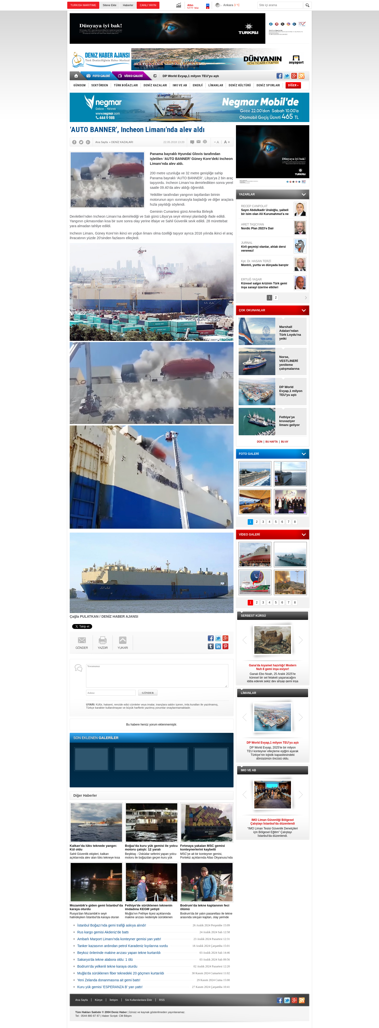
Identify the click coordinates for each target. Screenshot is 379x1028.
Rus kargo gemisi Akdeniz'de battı (103, 932)
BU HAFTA (272, 441)
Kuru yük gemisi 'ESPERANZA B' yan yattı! (110, 987)
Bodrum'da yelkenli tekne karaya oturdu (107, 966)
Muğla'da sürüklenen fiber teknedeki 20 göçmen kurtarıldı (120, 973)
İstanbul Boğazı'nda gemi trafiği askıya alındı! (111, 925)
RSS (162, 999)
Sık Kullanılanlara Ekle (138, 999)
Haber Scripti (110, 1015)
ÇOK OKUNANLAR (252, 310)
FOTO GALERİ (249, 454)
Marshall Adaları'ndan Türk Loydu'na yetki (290, 332)
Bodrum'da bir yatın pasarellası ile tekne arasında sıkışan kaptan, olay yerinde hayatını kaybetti (207, 911)
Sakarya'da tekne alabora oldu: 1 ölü (105, 959)
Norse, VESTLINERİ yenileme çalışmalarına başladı (289, 363)
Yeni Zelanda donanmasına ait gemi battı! (108, 980)
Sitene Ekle (109, 5)
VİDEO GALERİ (249, 534)
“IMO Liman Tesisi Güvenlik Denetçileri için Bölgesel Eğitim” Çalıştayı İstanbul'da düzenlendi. (272, 828)
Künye (98, 999)
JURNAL (266, 247)
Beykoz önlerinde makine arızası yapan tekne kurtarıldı (119, 953)
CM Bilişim (125, 1015)
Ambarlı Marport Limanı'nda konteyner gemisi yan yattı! (119, 939)
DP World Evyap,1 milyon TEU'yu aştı (191, 76)
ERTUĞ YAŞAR (266, 283)
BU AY (284, 441)
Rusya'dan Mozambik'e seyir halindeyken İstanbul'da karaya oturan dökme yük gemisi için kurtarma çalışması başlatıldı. (96, 911)
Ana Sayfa (81, 999)
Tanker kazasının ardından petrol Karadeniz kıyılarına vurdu (122, 946)
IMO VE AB (248, 770)
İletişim (114, 999)
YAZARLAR (247, 194)
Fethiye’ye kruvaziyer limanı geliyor (289, 421)
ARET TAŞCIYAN (266, 226)
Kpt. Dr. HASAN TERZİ (266, 263)
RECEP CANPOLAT (266, 210)
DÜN (259, 441)
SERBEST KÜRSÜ (253, 615)
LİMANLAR (248, 693)
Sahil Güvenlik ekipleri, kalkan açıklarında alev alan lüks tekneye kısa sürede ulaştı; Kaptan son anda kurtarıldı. (96, 852)
